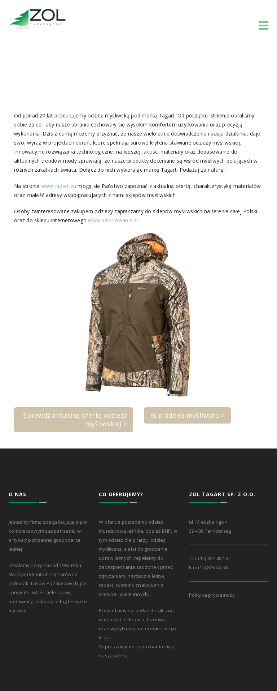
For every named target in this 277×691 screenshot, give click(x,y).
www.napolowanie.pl (113, 220)
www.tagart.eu (58, 186)
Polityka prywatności (212, 595)
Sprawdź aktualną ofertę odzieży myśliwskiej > (75, 419)
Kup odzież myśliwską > (187, 415)
